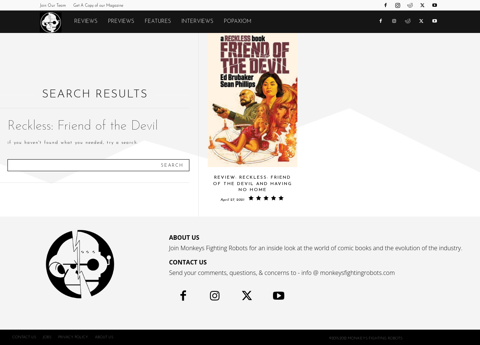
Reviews (86, 21)
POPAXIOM (237, 21)
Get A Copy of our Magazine (98, 6)
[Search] (172, 165)
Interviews (197, 21)
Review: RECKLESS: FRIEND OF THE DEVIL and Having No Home (252, 184)
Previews (121, 21)
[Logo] (54, 22)
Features (158, 21)
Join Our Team (53, 6)
